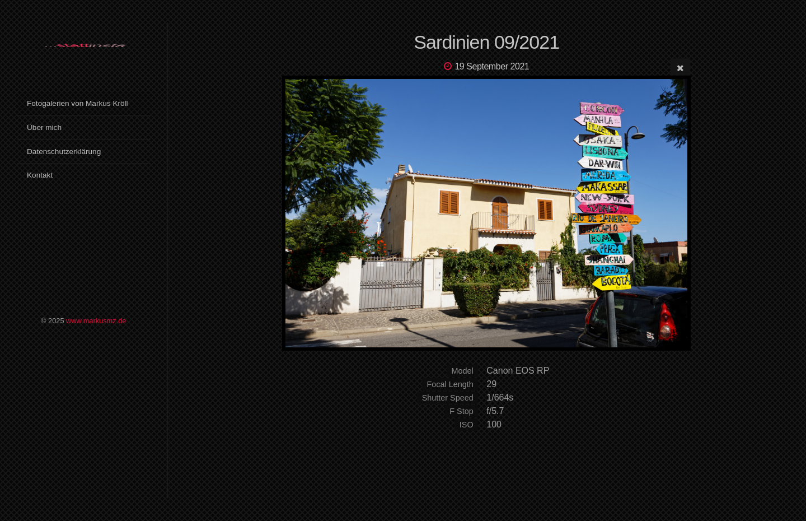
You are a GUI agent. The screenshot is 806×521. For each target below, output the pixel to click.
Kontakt (40, 175)
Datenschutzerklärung (64, 151)
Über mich (44, 127)
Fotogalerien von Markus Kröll (77, 103)
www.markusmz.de (96, 321)
